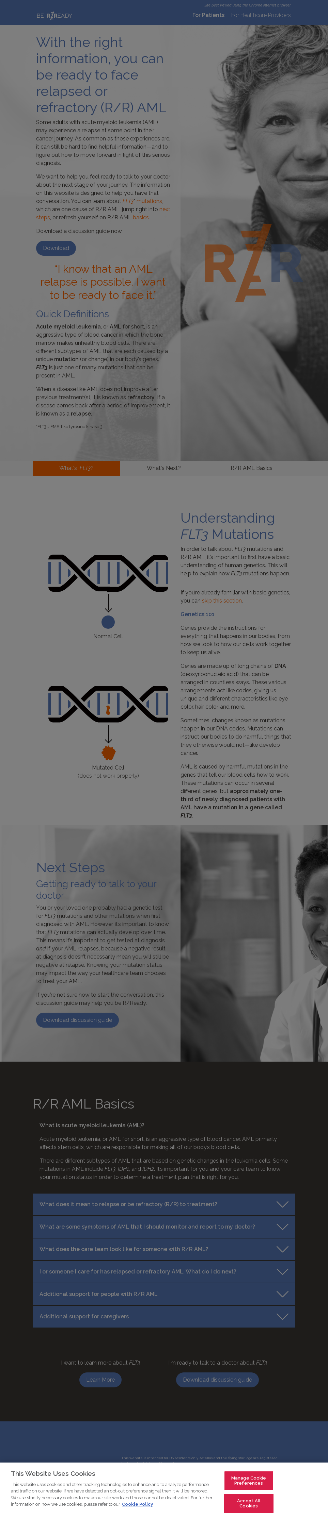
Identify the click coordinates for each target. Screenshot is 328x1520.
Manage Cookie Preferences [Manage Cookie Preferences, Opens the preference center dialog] (248, 1480)
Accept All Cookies (249, 1504)
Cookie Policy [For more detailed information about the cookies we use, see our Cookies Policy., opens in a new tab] (137, 1504)
